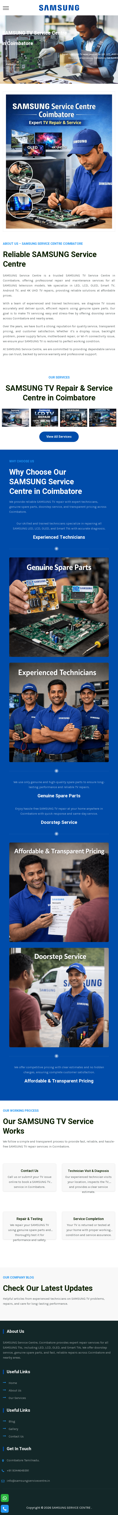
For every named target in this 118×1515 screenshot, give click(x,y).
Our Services (17, 1398)
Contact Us (11, 64)
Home (13, 1383)
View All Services (59, 436)
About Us (15, 1390)
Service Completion (88, 1219)
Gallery (13, 1429)
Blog (12, 1421)
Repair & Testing (29, 1219)
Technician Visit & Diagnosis (88, 1171)
